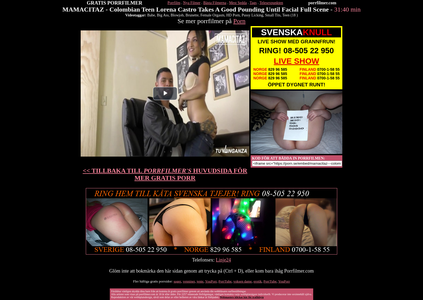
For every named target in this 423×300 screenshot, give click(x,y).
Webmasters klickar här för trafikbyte (242, 297)
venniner (189, 281)
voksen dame (242, 281)
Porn (239, 20)
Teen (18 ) (290, 15)
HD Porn (233, 15)
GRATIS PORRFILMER (114, 3)
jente (200, 281)
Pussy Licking (252, 15)
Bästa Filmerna (214, 3)
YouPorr (211, 281)
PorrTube (225, 281)
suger (177, 281)
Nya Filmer (191, 3)
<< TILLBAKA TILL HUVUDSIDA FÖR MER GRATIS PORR (165, 174)
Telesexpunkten (271, 3)
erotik (258, 281)
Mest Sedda (238, 3)
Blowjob (176, 15)
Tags (253, 3)
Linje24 (223, 260)
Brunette (192, 15)
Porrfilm (174, 3)
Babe (151, 15)
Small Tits (273, 15)
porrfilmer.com (322, 3)
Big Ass (163, 15)
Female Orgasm (212, 15)
